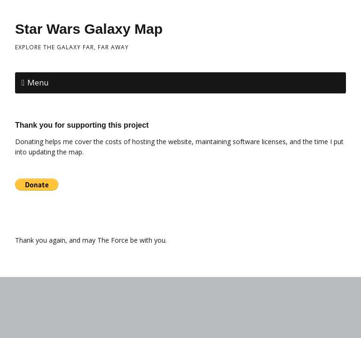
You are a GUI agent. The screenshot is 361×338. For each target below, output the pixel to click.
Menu (38, 82)
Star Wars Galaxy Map (89, 29)
